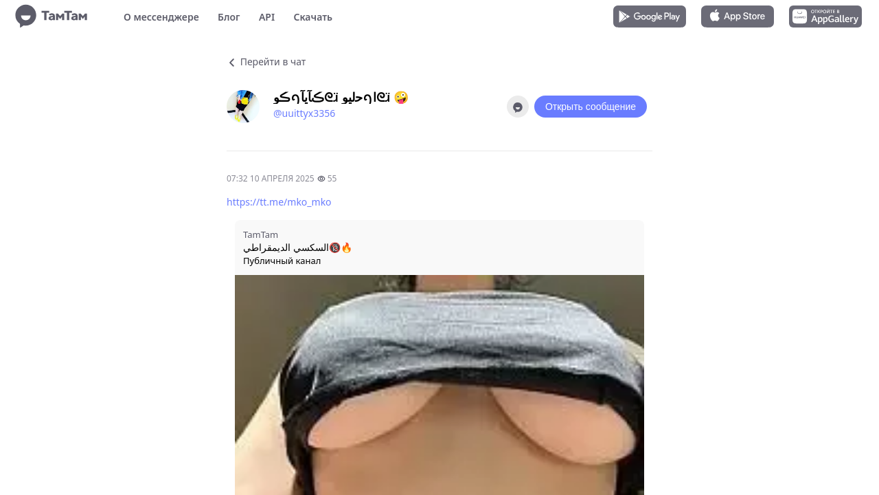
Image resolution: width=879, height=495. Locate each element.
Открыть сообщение (590, 106)
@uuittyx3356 (304, 113)
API (267, 16)
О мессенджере (161, 16)
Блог (229, 16)
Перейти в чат (266, 61)
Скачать (312, 16)
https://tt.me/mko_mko (279, 201)
